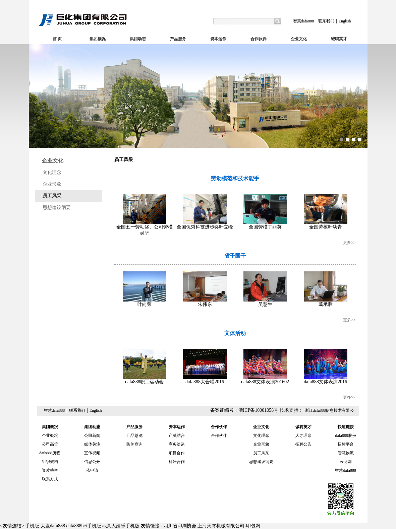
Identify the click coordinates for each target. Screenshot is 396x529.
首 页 (57, 39)
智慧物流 (346, 453)
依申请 (92, 470)
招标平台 (346, 444)
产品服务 (178, 39)
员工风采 (52, 195)
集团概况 (98, 39)
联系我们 (326, 21)
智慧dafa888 (303, 21)
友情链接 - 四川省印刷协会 (168, 525)
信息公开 (92, 461)
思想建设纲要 (57, 207)
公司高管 (50, 444)
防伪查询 (134, 444)
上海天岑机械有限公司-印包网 (228, 525)
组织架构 (50, 461)
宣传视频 (92, 453)
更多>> (349, 242)
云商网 (346, 461)
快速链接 (346, 426)
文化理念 (52, 172)
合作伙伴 (258, 39)
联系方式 (50, 479)
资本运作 (218, 39)
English (345, 21)
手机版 (32, 525)
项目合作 (177, 453)
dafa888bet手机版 (83, 525)
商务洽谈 (177, 444)
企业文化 (299, 39)
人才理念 (303, 435)
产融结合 (177, 435)
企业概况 (50, 435)
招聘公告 (303, 444)
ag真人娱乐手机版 (120, 525)
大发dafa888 (53, 525)
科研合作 (177, 461)
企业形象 (52, 184)
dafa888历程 (49, 453)
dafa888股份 (345, 435)
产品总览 (134, 435)
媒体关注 (92, 444)
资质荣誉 (50, 470)
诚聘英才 (339, 39)
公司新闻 (92, 435)
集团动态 (138, 39)
